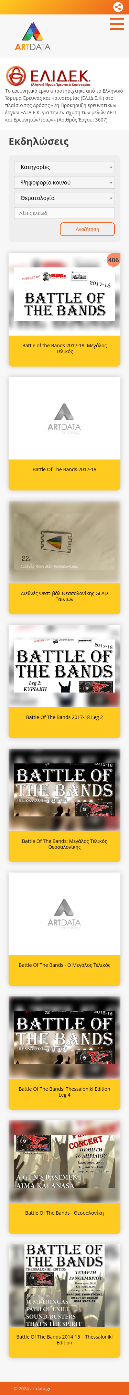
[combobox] (64, 167)
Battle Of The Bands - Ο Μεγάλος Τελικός (64, 965)
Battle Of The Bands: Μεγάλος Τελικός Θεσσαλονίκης (64, 844)
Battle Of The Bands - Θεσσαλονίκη (64, 1212)
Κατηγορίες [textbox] (35, 167)
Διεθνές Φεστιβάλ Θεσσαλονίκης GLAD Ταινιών (64, 596)
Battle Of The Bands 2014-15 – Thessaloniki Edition (64, 1339)
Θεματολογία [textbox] (38, 198)
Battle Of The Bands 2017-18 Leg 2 (64, 717)
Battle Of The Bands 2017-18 (65, 469)
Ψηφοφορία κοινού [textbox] (46, 182)
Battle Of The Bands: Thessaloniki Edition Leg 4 (64, 1092)
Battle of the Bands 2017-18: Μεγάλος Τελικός (64, 348)
